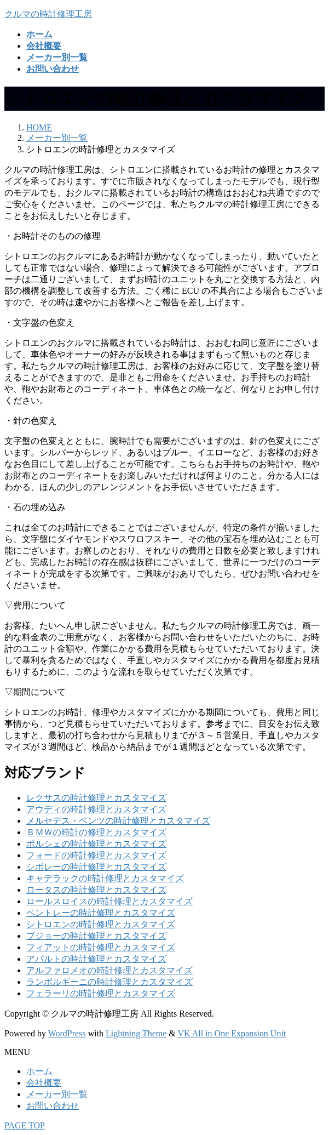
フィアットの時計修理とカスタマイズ (100, 947)
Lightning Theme (136, 1033)
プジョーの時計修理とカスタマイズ (96, 935)
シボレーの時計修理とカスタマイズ (96, 866)
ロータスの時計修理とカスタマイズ (96, 889)
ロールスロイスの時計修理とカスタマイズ (109, 901)
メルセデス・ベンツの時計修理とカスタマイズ (118, 820)
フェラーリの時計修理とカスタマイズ (100, 993)
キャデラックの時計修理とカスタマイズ (105, 878)
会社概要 (43, 1082)
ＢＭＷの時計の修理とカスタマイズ (96, 832)
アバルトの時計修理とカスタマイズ (96, 958)
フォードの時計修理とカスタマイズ (96, 855)
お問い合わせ (52, 1105)
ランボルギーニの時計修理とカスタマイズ (109, 981)
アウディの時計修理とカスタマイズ (96, 809)
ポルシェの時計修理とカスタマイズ (96, 843)
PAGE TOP (24, 1125)
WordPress (67, 1033)
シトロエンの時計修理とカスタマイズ (100, 924)
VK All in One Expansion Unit (232, 1033)
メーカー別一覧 (57, 1094)
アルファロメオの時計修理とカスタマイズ (109, 970)
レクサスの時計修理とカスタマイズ (96, 797)
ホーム (39, 1071)
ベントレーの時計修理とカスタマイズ (100, 912)
